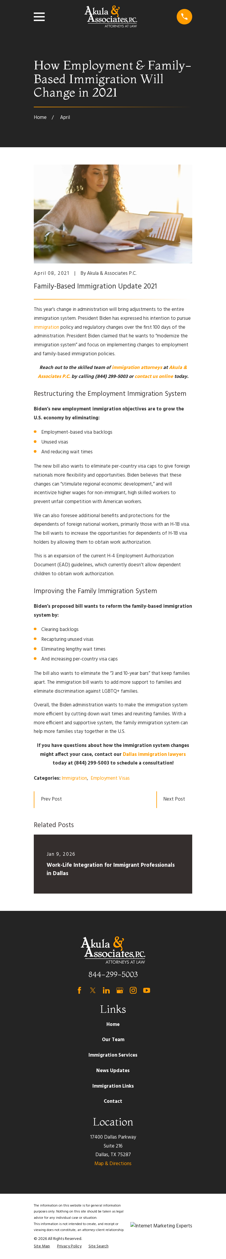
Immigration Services (113, 1055)
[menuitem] (42, 1246)
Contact (113, 1101)
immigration (46, 327)
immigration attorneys (137, 368)
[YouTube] (146, 990)
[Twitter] (92, 990)
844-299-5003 (113, 974)
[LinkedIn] (106, 990)
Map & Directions (113, 1164)
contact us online (154, 377)
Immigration (74, 778)
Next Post (174, 799)
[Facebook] (79, 990)
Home (113, 1025)
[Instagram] (133, 990)
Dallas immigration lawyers (154, 755)
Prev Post (51, 799)
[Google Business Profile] (119, 990)
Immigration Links (113, 1086)
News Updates (113, 1071)
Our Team (113, 1040)
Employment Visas (110, 778)
